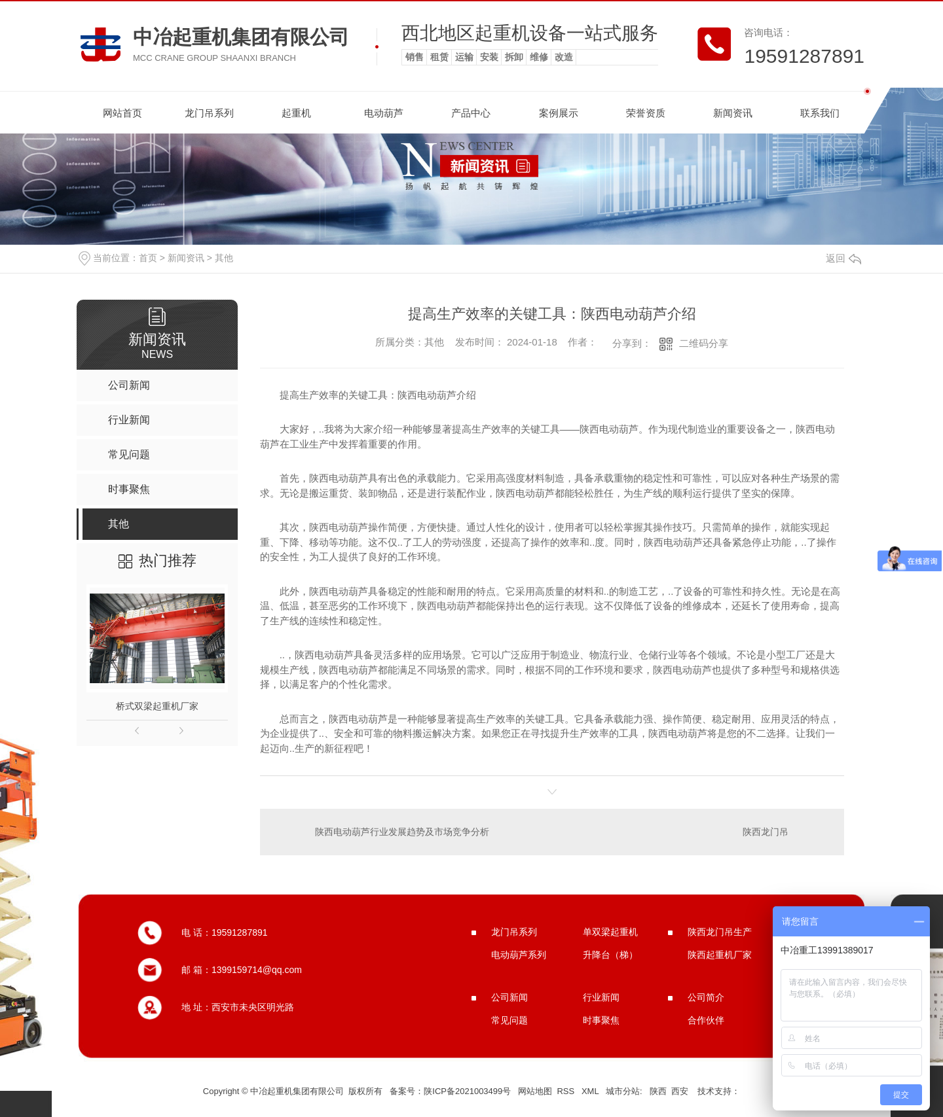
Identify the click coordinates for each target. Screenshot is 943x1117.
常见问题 (509, 1020)
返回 (843, 258)
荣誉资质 (645, 112)
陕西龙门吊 (765, 831)
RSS (566, 1091)
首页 (148, 258)
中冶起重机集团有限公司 (241, 37)
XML (591, 1091)
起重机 (296, 112)
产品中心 (470, 112)
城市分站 (623, 1091)
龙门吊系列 (209, 112)
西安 (679, 1091)
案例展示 (558, 112)
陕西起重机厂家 (720, 954)
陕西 (658, 1091)
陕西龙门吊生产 (720, 932)
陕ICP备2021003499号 (467, 1091)
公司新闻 (509, 997)
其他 (224, 258)
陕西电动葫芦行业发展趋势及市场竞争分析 (402, 831)
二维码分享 (703, 343)
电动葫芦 (383, 112)
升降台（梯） (610, 954)
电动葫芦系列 (518, 954)
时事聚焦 (601, 1020)
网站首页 (122, 112)
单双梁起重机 (610, 932)
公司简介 (706, 997)
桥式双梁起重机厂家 (157, 706)
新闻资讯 (732, 112)
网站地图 (535, 1091)
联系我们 (820, 112)
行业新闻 (601, 997)
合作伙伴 (706, 1020)
